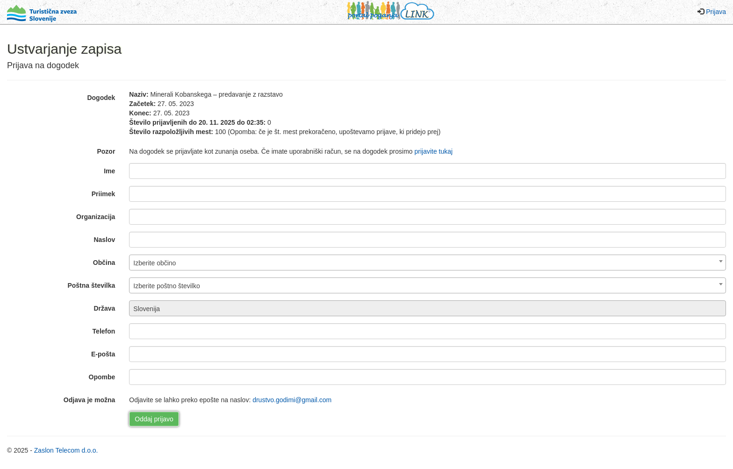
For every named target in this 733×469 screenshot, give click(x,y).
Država (104, 308)
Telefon (104, 331)
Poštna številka (91, 285)
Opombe (102, 377)
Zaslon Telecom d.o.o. (66, 450)
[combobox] (427, 262)
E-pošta (103, 354)
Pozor (106, 151)
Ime (109, 171)
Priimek (103, 194)
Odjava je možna (89, 400)
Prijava (716, 11)
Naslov (104, 239)
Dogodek (101, 97)
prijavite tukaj (433, 151)
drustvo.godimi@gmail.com (291, 400)
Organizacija (95, 216)
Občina (104, 262)
